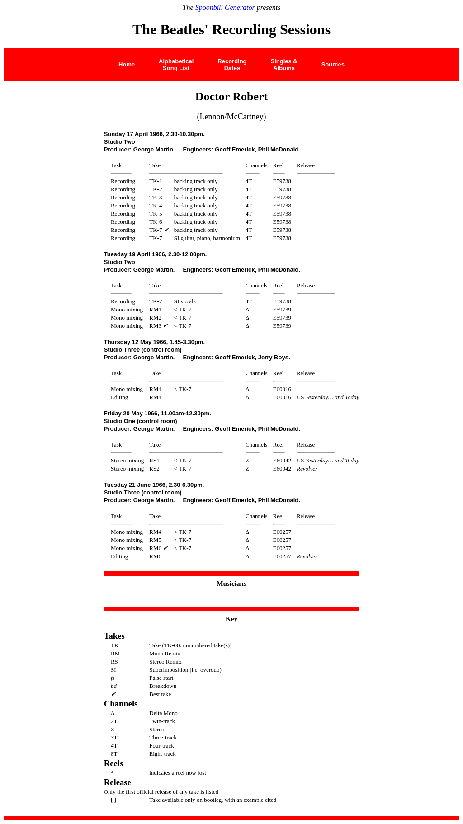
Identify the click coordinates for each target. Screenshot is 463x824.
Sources (333, 64)
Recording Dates (231, 64)
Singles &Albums (283, 64)
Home (126, 64)
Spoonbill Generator (225, 7)
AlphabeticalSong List (176, 64)
